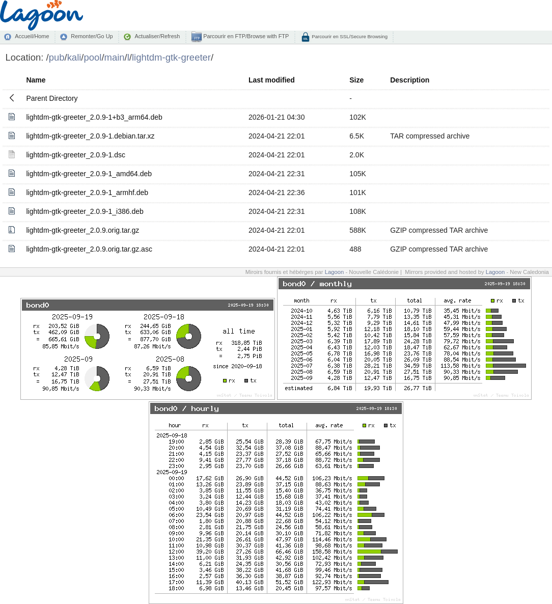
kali (74, 57)
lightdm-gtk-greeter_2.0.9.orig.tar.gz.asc (89, 249)
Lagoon (334, 272)
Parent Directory (51, 98)
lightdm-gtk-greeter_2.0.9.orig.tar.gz (82, 230)
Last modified (272, 80)
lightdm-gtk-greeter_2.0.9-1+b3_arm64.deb (94, 117)
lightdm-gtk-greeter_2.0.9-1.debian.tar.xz (90, 136)
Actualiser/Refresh (157, 36)
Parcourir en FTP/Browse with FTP (245, 36)
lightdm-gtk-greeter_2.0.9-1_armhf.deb (87, 192)
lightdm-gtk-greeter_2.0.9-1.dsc (75, 155)
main (114, 57)
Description (409, 80)
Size (356, 80)
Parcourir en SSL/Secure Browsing (349, 36)
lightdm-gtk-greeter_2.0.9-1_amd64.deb (89, 174)
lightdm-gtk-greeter (171, 57)
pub (57, 57)
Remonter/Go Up (92, 36)
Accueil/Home (32, 36)
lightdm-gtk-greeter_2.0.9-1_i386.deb (84, 211)
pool (92, 57)
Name (35, 80)
